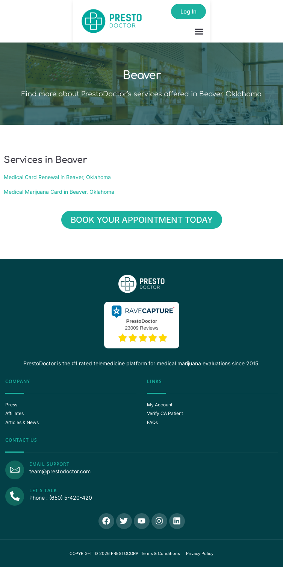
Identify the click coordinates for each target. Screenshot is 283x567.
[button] (199, 31)
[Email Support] (14, 470)
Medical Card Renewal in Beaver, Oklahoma (57, 177)
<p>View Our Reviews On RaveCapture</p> (142, 324)
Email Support (49, 464)
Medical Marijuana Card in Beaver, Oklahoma (59, 191)
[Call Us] (14, 496)
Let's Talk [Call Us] (43, 490)
